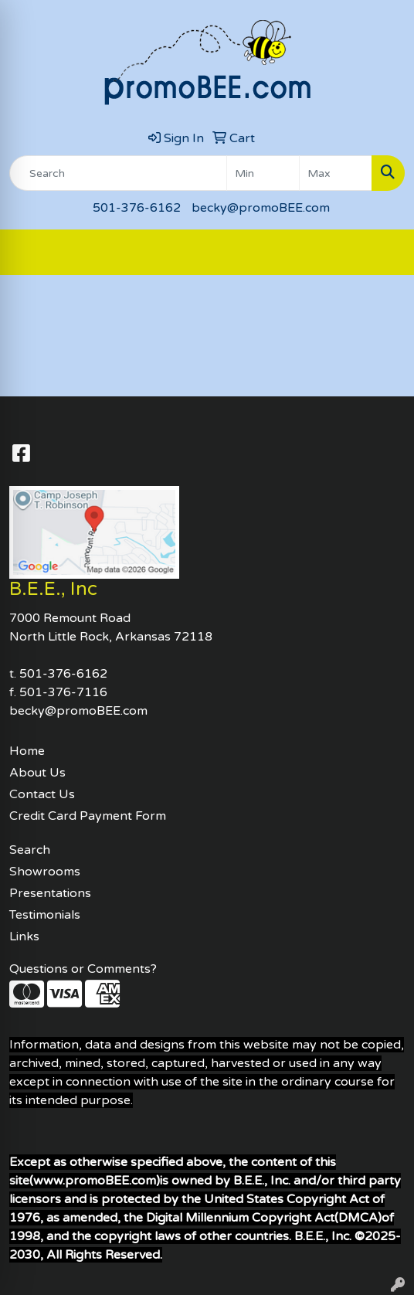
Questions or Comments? (83, 969)
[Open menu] (383, 252)
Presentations (50, 893)
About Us (37, 772)
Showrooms (44, 871)
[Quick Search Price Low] (263, 173)
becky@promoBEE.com (261, 208)
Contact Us (42, 794)
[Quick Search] (118, 173)
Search (29, 850)
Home (27, 751)
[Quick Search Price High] (335, 173)
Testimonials (44, 915)
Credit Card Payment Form (87, 816)
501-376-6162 (137, 208)
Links (24, 936)
